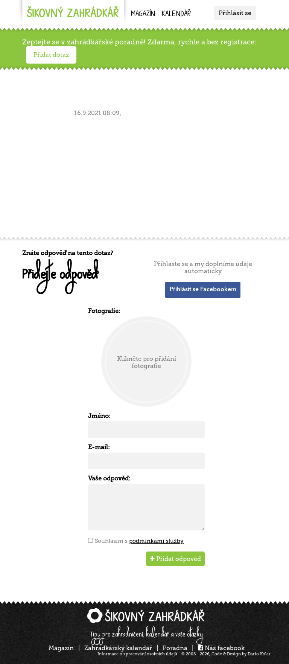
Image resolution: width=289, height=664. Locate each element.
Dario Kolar (259, 654)
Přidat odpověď (175, 558)
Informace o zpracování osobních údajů (137, 654)
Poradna (175, 648)
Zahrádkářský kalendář (118, 648)
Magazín (143, 14)
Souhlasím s (139, 541)
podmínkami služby (156, 541)
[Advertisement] (146, 175)
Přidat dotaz (51, 54)
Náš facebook (221, 648)
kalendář (176, 14)
